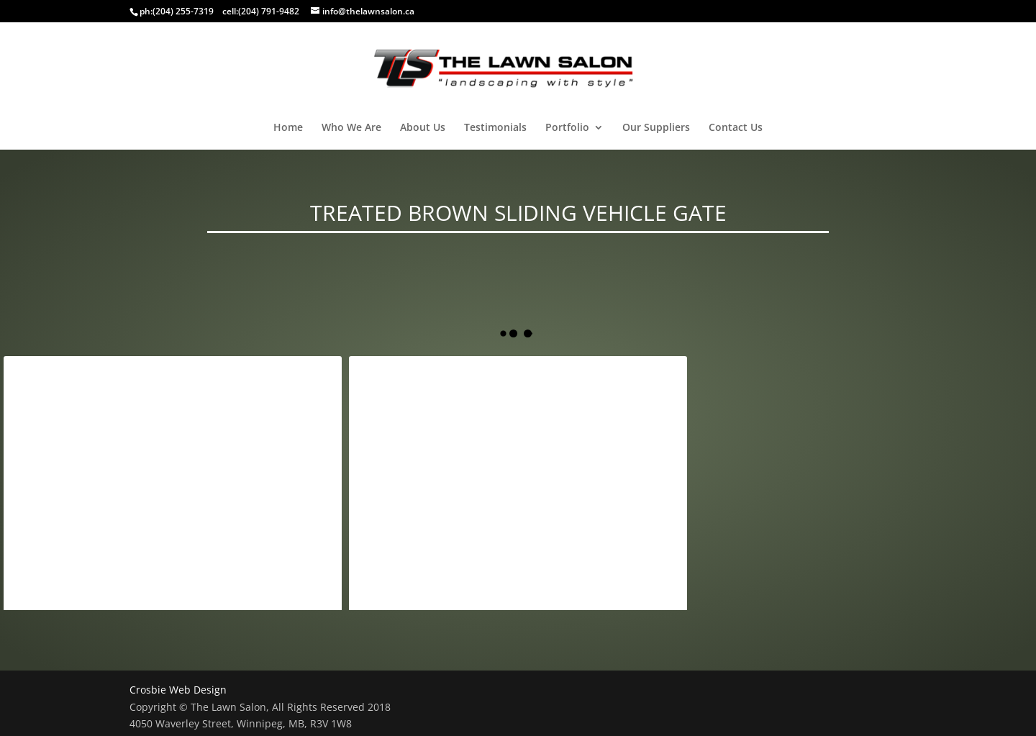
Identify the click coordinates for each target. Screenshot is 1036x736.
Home (288, 128)
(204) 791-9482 (268, 11)
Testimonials (495, 128)
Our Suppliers (656, 128)
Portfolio (567, 128)
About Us (422, 128)
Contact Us (736, 128)
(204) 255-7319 (183, 11)
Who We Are (351, 128)
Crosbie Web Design (178, 689)
